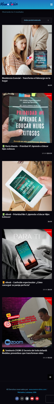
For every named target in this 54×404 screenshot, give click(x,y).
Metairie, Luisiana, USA (27, 392)
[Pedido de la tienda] (37, 20)
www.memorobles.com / (38, 389)
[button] (50, 377)
